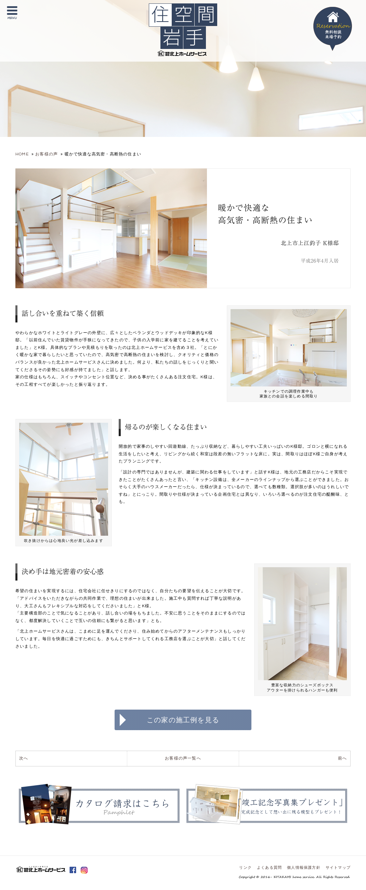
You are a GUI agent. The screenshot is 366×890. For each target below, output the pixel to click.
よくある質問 (269, 867)
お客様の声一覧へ (183, 758)
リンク (245, 867)
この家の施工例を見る (183, 720)
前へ (342, 758)
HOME (22, 154)
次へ (23, 758)
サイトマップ (338, 867)
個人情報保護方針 (304, 867)
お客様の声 (46, 154)
